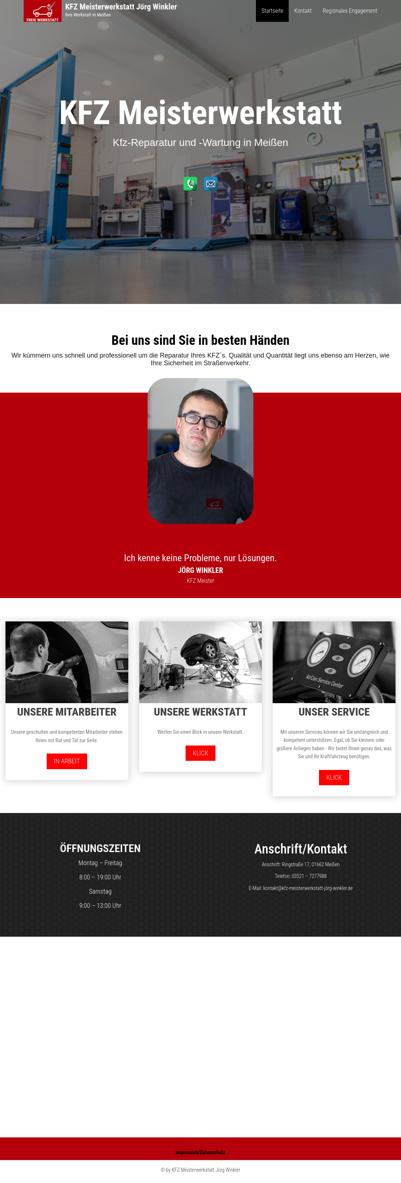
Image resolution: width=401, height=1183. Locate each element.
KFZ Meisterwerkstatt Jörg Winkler (121, 6)
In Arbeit (67, 761)
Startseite (272, 10)
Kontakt (303, 10)
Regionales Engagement (350, 10)
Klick (201, 753)
